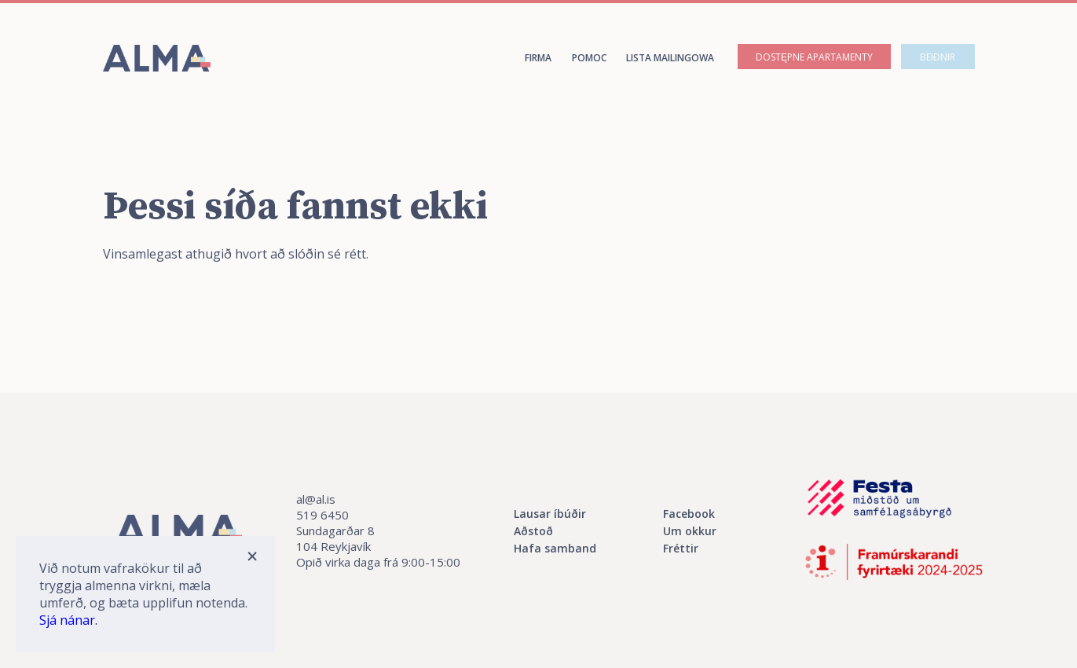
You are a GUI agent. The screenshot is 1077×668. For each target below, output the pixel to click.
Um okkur (689, 530)
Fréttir (680, 548)
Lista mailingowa (670, 57)
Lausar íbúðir (550, 513)
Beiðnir (937, 57)
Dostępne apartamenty (814, 57)
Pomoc (589, 57)
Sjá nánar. (68, 620)
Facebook (689, 513)
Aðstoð (533, 530)
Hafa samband (555, 548)
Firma (538, 57)
